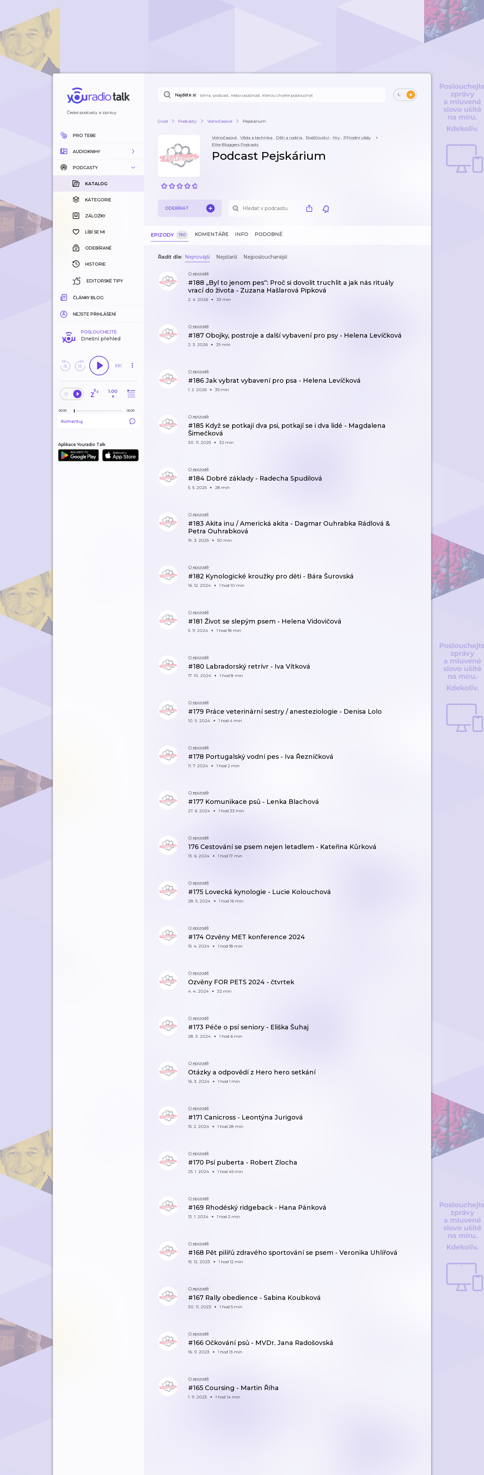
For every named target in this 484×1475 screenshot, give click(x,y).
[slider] (74, 411)
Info (241, 234)
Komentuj (98, 421)
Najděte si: (186, 95)
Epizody (169, 235)
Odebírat (190, 208)
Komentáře (212, 234)
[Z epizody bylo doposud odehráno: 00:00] (64, 410)
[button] (98, 151)
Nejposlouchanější (265, 257)
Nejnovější (197, 257)
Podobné (269, 234)
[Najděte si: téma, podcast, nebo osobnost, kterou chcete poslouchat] (272, 94)
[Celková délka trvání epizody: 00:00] (132, 410)
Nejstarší (226, 257)
